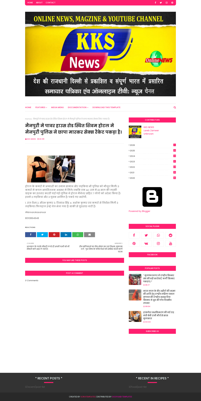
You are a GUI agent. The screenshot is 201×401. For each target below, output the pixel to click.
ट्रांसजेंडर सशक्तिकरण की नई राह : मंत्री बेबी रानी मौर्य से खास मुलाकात (159, 315)
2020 (153, 178)
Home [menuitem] (28, 107)
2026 (153, 145)
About (39, 2)
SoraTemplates (88, 396)
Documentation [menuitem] (77, 107)
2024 (153, 156)
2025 (153, 150)
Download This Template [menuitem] (106, 107)
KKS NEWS (31, 139)
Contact (50, 2)
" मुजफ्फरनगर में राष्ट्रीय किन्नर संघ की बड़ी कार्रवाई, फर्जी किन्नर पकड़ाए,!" (159, 278)
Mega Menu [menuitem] (57, 107)
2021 (153, 172)
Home (30, 2)
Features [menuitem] (40, 107)
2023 (153, 161)
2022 (153, 167)
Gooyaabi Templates (122, 396)
